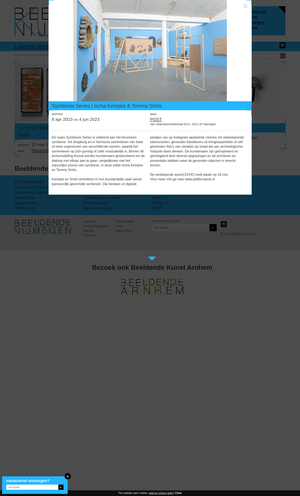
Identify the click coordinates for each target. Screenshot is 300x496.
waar (153, 114)
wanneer (57, 114)
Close (178, 493)
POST (156, 119)
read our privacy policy (161, 493)
